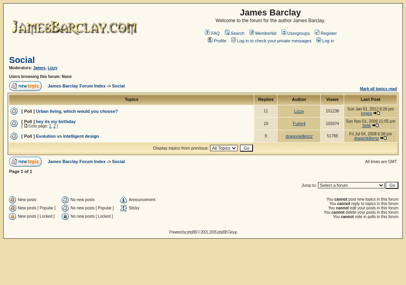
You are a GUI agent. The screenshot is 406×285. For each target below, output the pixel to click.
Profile (217, 40)
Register (326, 33)
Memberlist (263, 33)
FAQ (212, 33)
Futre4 (299, 123)
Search (235, 33)
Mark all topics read (378, 89)
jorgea (366, 113)
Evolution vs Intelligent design (67, 136)
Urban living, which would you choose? (77, 111)
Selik (366, 126)
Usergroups (296, 33)
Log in (325, 40)
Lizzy (52, 68)
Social (22, 60)
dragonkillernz (298, 136)
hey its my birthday (56, 121)
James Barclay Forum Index (76, 86)
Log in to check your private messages (271, 40)
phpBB (192, 232)
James (39, 68)
